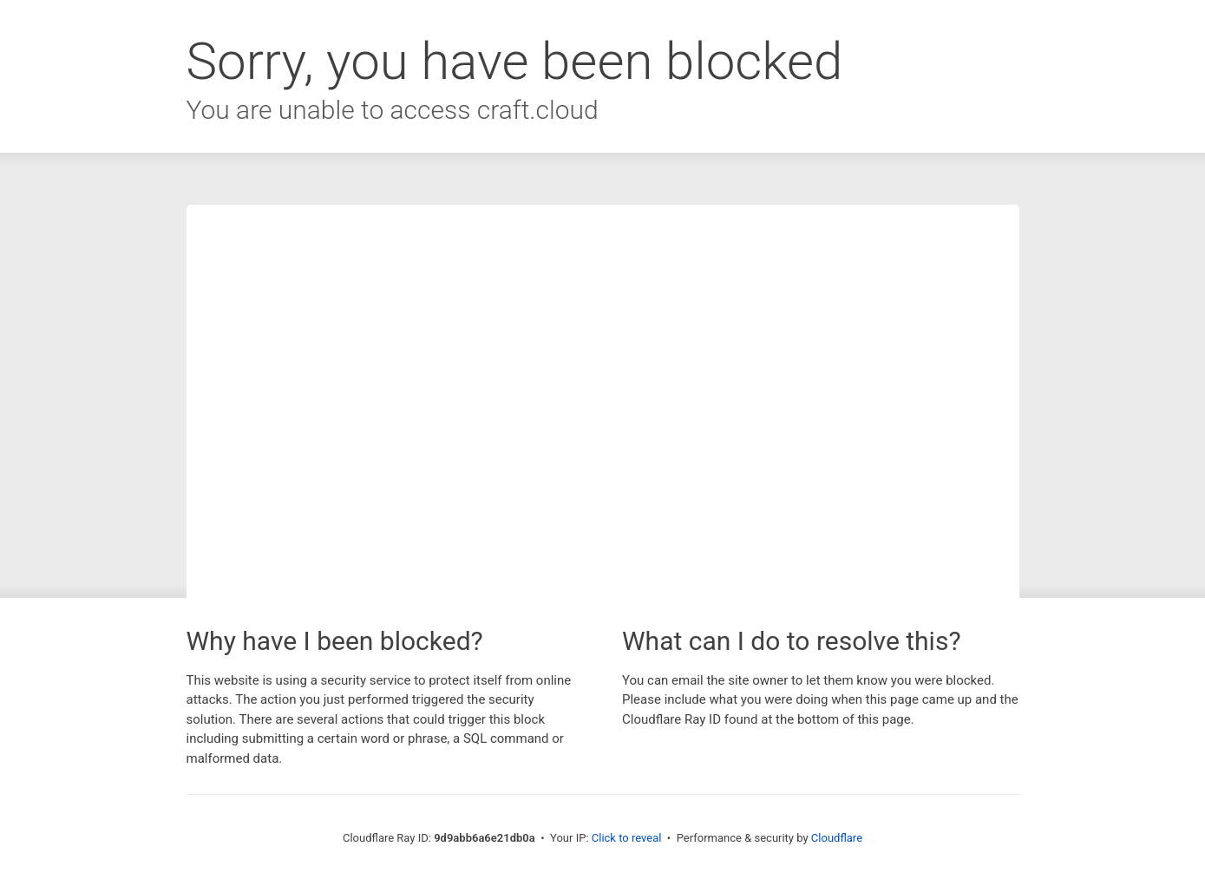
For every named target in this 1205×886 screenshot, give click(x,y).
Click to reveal (627, 837)
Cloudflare (836, 837)
